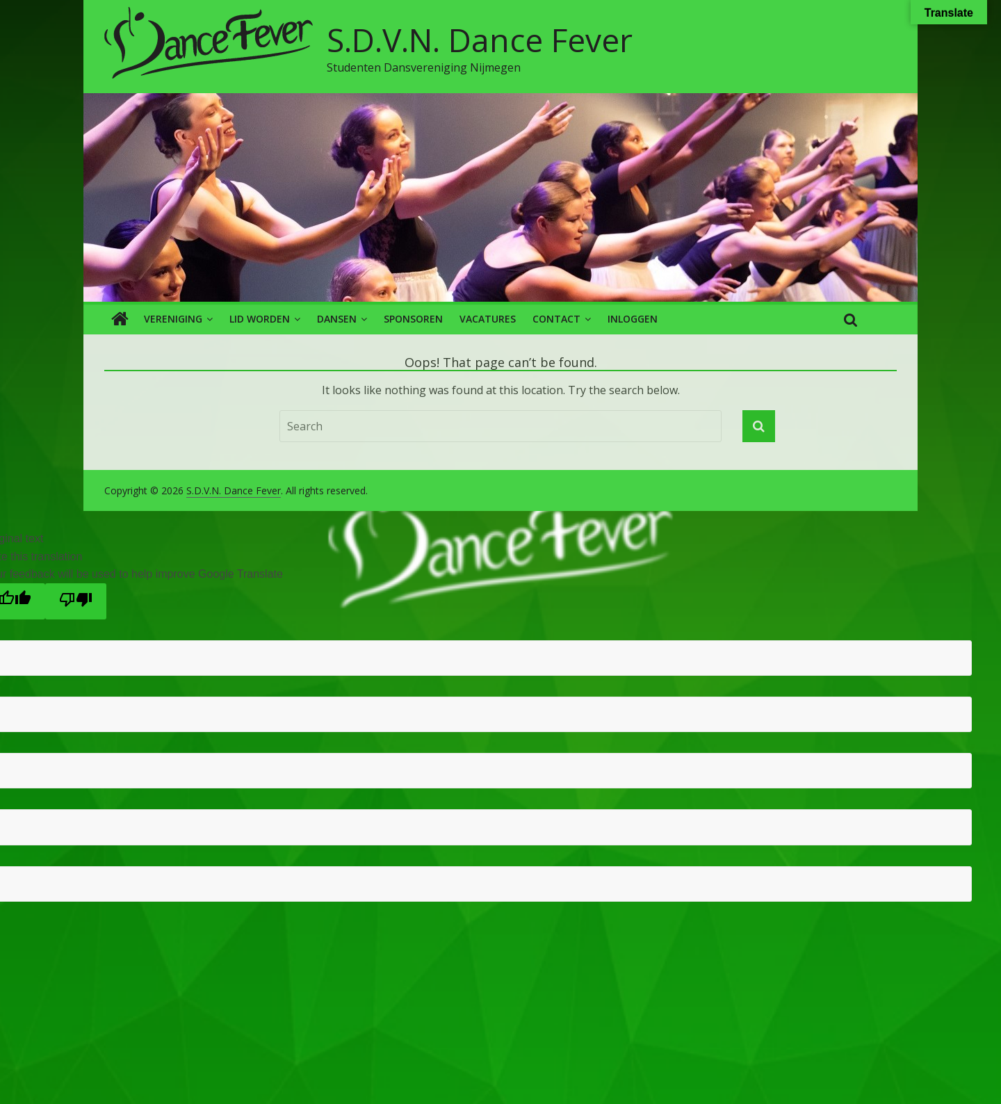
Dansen (337, 318)
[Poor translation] (75, 601)
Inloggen (633, 318)
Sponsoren (413, 318)
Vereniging (173, 318)
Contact (556, 318)
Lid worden (259, 318)
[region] (500, 197)
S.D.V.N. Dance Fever (480, 39)
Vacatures (487, 318)
